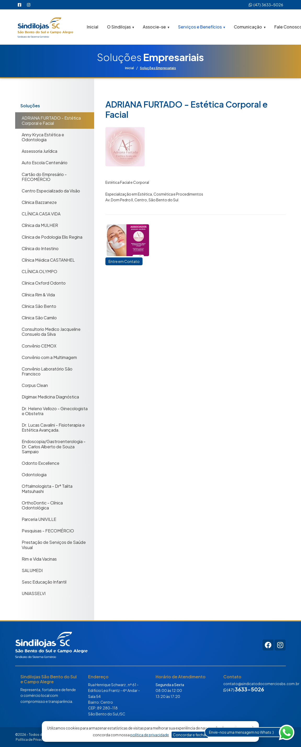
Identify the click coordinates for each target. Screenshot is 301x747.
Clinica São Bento (39, 306)
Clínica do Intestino (40, 248)
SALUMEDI (32, 570)
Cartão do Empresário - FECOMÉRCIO (44, 176)
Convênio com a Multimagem (49, 357)
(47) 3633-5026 (266, 4)
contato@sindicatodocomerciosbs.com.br (261, 683)
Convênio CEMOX (39, 345)
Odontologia (34, 474)
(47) (243, 689)
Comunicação (248, 26)
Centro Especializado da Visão (51, 190)
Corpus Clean (35, 385)
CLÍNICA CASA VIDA (41, 213)
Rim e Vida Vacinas (39, 558)
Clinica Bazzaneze (39, 202)
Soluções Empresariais (160, 67)
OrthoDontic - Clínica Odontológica (42, 505)
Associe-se (154, 26)
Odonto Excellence (40, 463)
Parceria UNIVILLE (39, 519)
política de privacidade (149, 734)
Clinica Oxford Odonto (44, 283)
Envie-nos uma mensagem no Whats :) (241, 732)
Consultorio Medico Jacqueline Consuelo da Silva (51, 331)
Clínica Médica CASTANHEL (48, 259)
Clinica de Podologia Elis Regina (52, 236)
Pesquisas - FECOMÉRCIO (48, 530)
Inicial (92, 26)
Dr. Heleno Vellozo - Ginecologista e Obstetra (55, 410)
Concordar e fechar (190, 734)
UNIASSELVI (34, 593)
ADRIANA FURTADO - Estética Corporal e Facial (51, 120)
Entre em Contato (126, 262)
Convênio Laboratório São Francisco (47, 371)
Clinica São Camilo (39, 317)
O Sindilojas (119, 26)
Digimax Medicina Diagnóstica (50, 396)
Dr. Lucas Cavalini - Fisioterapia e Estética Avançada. (53, 427)
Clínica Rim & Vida (38, 294)
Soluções (30, 105)
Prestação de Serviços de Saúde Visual (54, 544)
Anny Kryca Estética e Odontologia (43, 137)
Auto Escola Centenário (44, 162)
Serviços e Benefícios (200, 26)
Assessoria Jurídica (39, 151)
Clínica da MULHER (40, 225)
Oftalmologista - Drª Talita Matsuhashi (47, 488)
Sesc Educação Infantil (44, 582)
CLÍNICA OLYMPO (39, 271)
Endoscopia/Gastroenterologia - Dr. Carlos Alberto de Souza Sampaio (54, 446)
